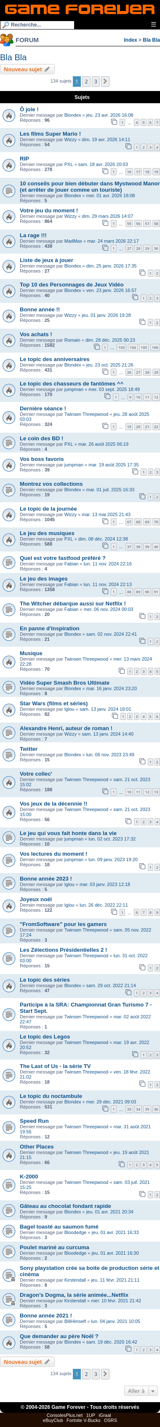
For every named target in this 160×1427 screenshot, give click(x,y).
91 (156, 591)
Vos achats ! (36, 334)
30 (156, 248)
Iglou (69, 709)
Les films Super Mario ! (50, 134)
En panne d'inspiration (50, 628)
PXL (68, 164)
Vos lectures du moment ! (53, 854)
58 (156, 223)
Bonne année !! (40, 309)
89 (138, 591)
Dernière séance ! (43, 408)
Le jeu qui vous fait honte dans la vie (68, 833)
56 (138, 223)
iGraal (105, 1415)
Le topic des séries (45, 980)
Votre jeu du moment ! (49, 210)
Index (130, 40)
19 (156, 171)
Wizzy (70, 139)
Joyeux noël (36, 899)
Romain (72, 340)
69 (147, 522)
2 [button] (86, 81)
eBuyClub (53, 1420)
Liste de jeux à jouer (46, 260)
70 (156, 522)
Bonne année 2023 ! (46, 878)
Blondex (72, 115)
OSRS (110, 1420)
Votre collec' (36, 774)
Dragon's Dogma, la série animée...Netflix (74, 1295)
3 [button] (95, 81)
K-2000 (29, 1176)
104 (133, 347)
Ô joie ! (29, 109)
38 (138, 546)
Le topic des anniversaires (55, 359)
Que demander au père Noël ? (59, 1336)
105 (144, 347)
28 (138, 248)
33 (129, 1109)
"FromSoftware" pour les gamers (63, 924)
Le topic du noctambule (51, 1096)
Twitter (28, 749)
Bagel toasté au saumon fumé (59, 1227)
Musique (31, 653)
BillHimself (75, 1321)
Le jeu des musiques (47, 533)
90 (147, 591)
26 (129, 372)
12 (156, 397)
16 (129, 171)
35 (147, 1109)
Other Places (37, 1146)
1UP (90, 1415)
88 (129, 591)
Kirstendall (75, 1279)
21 (147, 426)
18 (147, 171)
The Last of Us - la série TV (55, 1066)
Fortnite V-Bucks (84, 1420)
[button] (105, 81)
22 (156, 426)
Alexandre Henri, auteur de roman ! (66, 728)
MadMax (73, 241)
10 (138, 397)
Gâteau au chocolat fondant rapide (65, 1206)
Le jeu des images (44, 579)
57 (147, 223)
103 (121, 347)
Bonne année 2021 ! (46, 1315)
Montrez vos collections (51, 484)
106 (155, 347)
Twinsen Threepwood (86, 414)
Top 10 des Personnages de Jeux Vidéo (72, 284)
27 (129, 248)
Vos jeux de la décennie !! (53, 804)
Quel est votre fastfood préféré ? (63, 558)
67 (129, 522)
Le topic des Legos (45, 1036)
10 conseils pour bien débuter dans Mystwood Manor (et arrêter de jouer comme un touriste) (90, 186)
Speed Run (34, 1121)
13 (156, 792)
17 (138, 171)
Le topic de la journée (48, 509)
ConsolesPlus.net (65, 1415)
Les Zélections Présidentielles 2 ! (63, 950)
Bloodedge (75, 1232)
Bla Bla (151, 40)
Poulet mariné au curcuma (54, 1247)
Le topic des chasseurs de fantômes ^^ (71, 383)
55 (129, 223)
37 (129, 546)
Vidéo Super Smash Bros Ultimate (64, 683)
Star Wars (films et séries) (54, 703)
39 (147, 546)
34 (138, 1109)
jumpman (73, 389)
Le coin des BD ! (41, 438)
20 (138, 426)
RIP (24, 158)
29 (147, 248)
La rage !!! (33, 235)
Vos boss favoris (42, 459)
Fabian (71, 563)
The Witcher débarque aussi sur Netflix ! (73, 603)
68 (138, 522)
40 (156, 546)
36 (156, 1109)
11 (147, 397)
